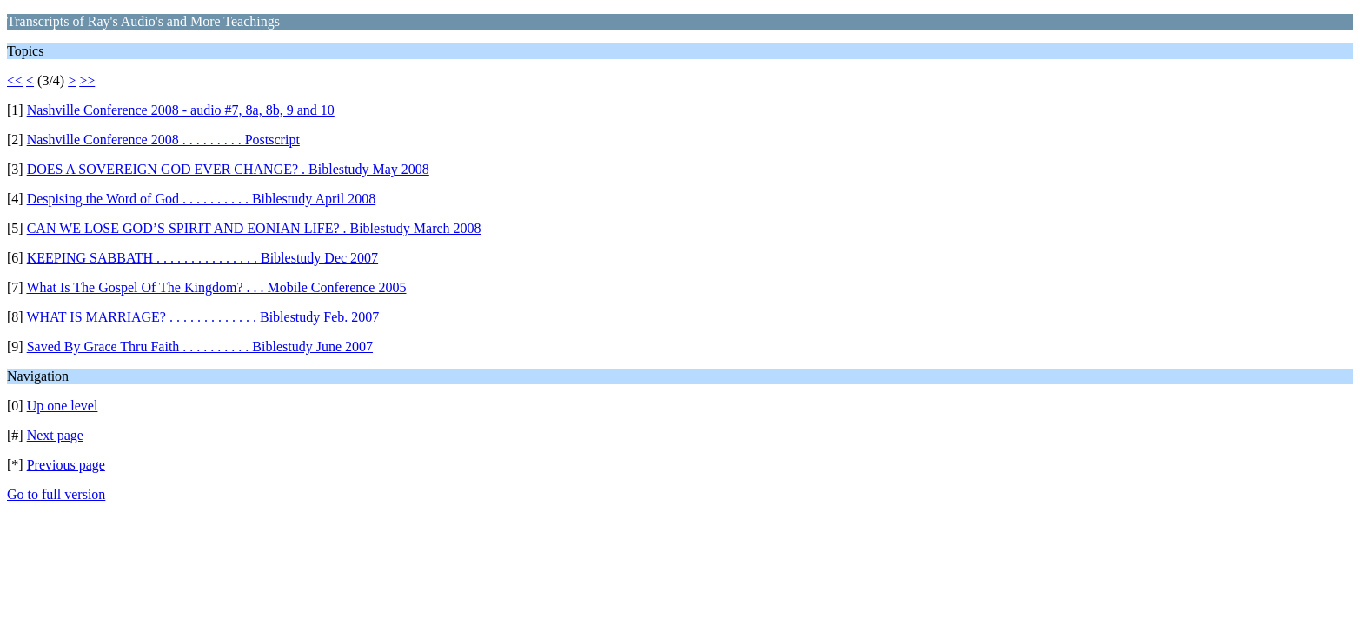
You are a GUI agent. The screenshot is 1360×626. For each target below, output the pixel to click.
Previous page (66, 464)
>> (87, 80)
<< (15, 80)
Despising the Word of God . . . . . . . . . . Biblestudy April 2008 (201, 198)
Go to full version (56, 494)
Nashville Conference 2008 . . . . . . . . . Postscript (163, 139)
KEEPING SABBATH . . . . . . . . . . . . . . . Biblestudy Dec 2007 (202, 257)
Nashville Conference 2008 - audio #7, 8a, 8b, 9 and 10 (181, 110)
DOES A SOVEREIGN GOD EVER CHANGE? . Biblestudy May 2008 (228, 169)
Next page (55, 435)
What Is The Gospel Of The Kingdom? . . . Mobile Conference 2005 (216, 287)
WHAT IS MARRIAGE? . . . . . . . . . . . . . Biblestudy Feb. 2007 (202, 317)
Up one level (62, 405)
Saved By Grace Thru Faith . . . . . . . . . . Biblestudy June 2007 (200, 346)
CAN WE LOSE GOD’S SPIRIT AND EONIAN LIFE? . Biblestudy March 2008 (254, 228)
